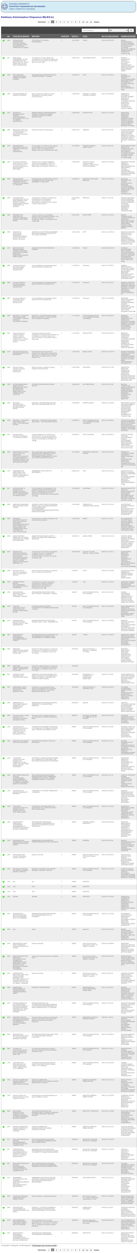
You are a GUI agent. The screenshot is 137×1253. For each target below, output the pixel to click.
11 (87, 22)
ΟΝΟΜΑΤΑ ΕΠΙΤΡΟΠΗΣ (128, 36)
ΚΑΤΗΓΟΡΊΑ (65, 36)
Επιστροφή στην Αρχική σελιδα (44, 1245)
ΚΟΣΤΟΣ (74, 36)
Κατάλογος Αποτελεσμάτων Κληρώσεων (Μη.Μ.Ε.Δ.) (27, 17)
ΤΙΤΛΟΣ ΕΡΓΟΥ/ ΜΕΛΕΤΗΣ (21, 36)
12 (91, 22)
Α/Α (8, 36)
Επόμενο (96, 22)
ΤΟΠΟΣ (85, 36)
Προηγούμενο (42, 22)
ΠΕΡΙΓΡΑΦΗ (35, 36)
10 (83, 22)
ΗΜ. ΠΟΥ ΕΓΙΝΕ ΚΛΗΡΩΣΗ (110, 36)
